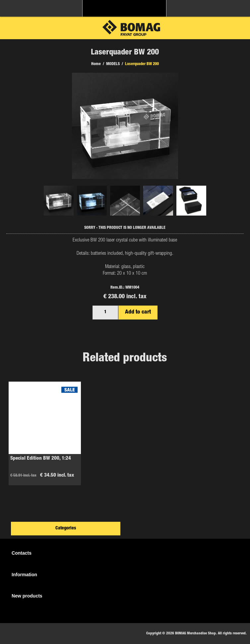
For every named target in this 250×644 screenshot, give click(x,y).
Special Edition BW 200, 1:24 (40, 458)
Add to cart (138, 312)
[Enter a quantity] (105, 313)
